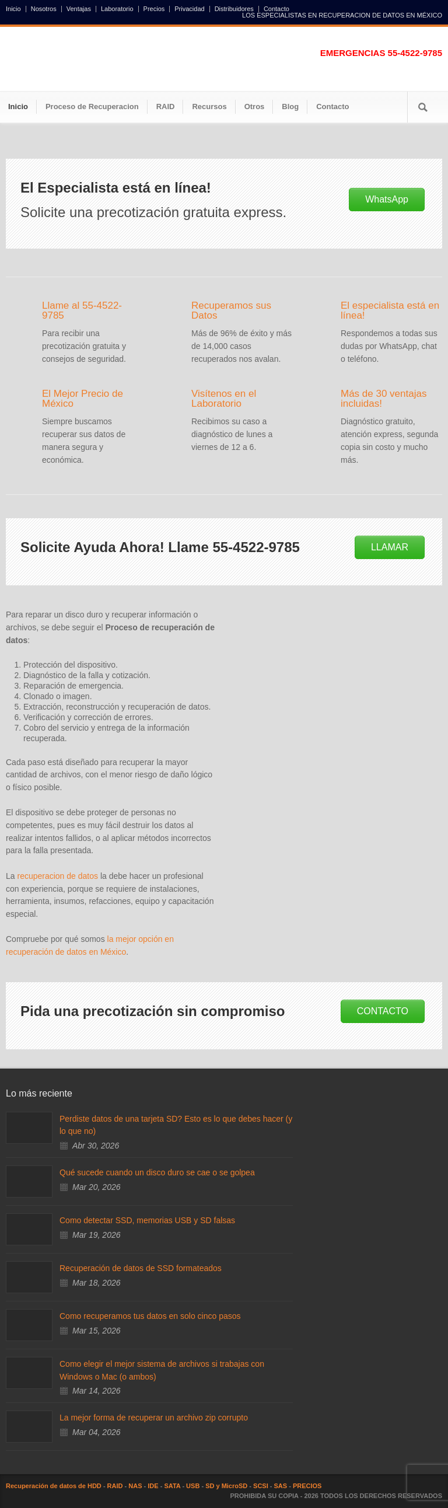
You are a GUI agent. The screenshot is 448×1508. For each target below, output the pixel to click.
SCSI (260, 1485)
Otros (254, 106)
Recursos (209, 106)
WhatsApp (386, 199)
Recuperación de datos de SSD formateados (141, 1268)
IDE (153, 1485)
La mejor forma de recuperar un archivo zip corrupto (154, 1417)
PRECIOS (307, 1485)
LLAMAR (389, 547)
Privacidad (189, 9)
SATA (172, 1485)
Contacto (276, 9)
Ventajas (78, 9)
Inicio (13, 9)
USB (193, 1485)
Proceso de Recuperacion (92, 106)
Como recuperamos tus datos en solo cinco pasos (150, 1316)
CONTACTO (382, 1011)
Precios (154, 9)
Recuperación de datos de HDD (54, 1485)
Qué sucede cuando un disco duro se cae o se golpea (157, 1172)
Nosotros (44, 9)
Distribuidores (234, 9)
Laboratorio (117, 9)
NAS (135, 1485)
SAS (281, 1485)
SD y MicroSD (226, 1485)
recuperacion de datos (57, 876)
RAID (165, 106)
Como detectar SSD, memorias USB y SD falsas (147, 1220)
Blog (290, 106)
